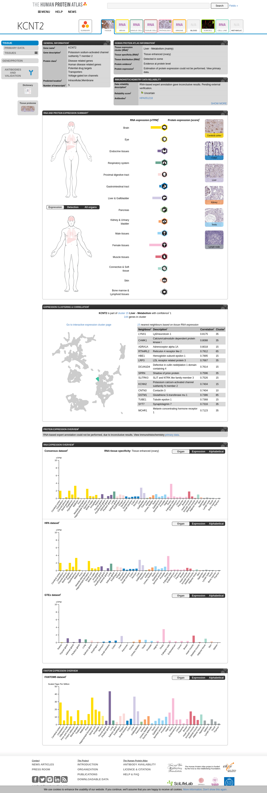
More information (192, 789)
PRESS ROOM (41, 769)
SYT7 (141, 404)
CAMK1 (142, 340)
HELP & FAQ (131, 774)
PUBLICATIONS (88, 774)
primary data (172, 434)
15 (138, 324)
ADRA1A (143, 346)
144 (126, 316)
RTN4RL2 (143, 351)
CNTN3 (142, 390)
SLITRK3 (143, 377)
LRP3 (141, 360)
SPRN (141, 373)
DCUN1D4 (144, 366)
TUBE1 (142, 399)
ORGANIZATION (88, 769)
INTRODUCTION (88, 764)
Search (219, 5)
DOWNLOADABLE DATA (93, 779)
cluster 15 (123, 313)
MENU (44, 11)
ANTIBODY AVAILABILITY (139, 764)
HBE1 (141, 355)
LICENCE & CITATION (137, 769)
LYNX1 (142, 334)
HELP (59, 11)
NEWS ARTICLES (43, 764)
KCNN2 (142, 384)
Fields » (233, 5)
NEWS (72, 11)
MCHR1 (142, 410)
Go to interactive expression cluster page (88, 324)
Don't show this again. (215, 789)
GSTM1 (142, 395)
